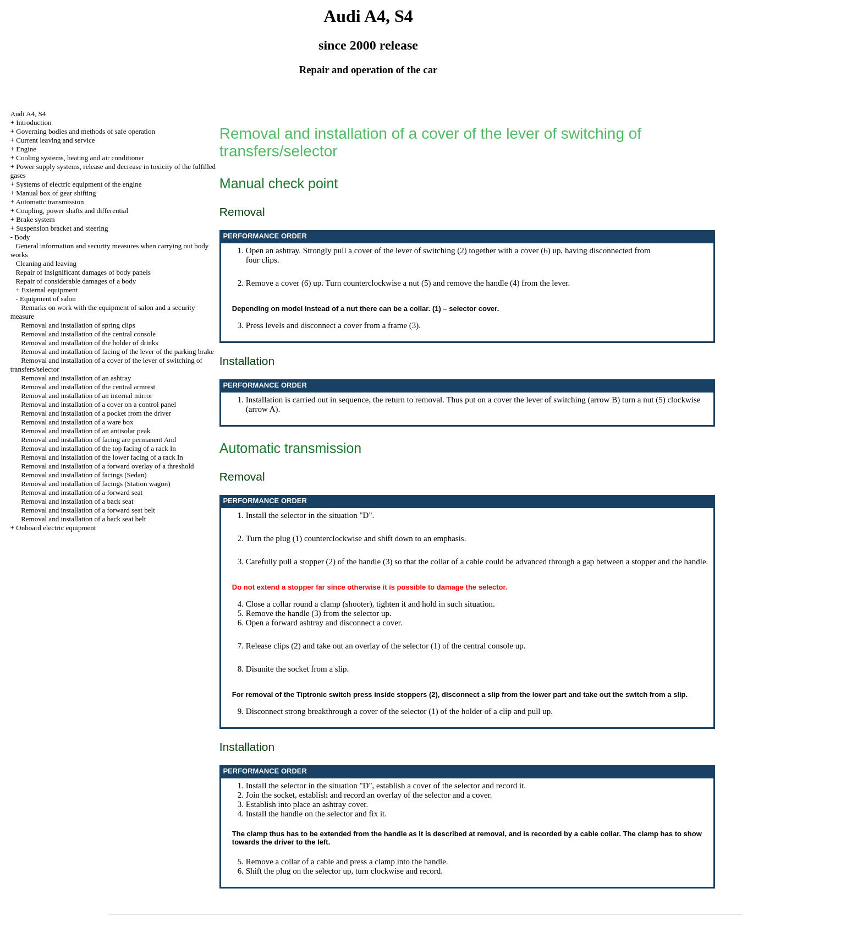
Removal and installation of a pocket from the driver (96, 413)
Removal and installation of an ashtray (76, 378)
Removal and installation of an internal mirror (86, 395)
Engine (26, 149)
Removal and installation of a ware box (77, 422)
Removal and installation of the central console (88, 334)
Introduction (33, 122)
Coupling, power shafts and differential (72, 210)
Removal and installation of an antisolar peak (85, 431)
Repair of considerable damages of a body (75, 281)
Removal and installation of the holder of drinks (89, 343)
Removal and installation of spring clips (78, 325)
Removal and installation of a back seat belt (83, 519)
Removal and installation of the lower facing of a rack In (102, 457)
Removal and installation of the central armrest (88, 387)
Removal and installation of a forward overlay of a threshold (107, 466)
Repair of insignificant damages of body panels (83, 272)
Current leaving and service (55, 140)
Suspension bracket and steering (62, 228)
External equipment (49, 290)
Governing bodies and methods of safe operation (85, 131)
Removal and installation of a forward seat (81, 492)
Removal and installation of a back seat (77, 501)
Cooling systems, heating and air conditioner (80, 158)
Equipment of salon (48, 299)
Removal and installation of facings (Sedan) (84, 475)
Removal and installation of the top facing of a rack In (98, 448)
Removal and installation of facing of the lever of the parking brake (117, 351)
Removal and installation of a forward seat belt (88, 510)
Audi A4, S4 (28, 114)
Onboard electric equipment (56, 528)
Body (22, 237)
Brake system (35, 219)
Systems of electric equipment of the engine (78, 184)
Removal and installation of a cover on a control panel (98, 404)
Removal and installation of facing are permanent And (98, 439)
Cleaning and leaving (45, 263)
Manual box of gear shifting (56, 193)
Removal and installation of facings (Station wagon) (96, 483)
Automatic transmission (50, 202)
